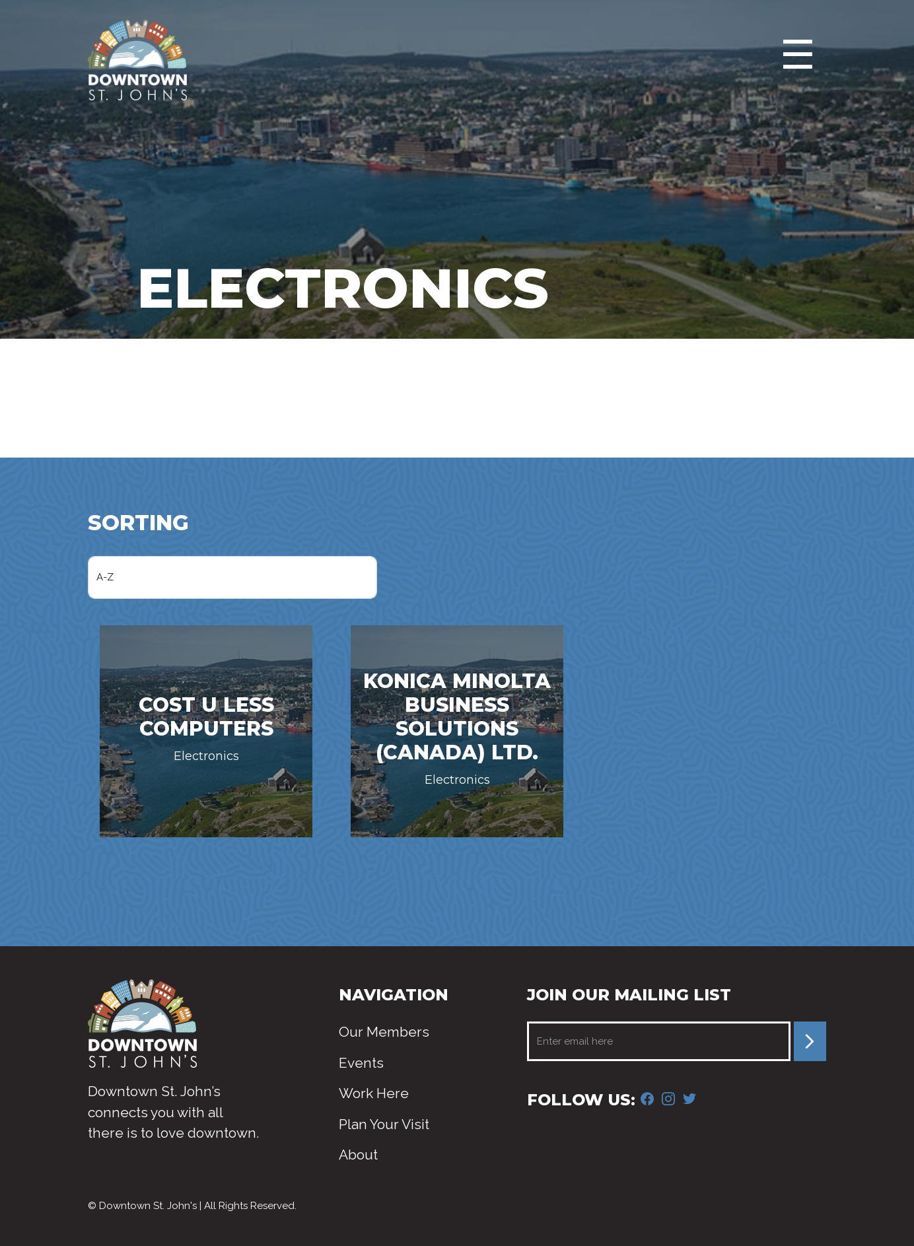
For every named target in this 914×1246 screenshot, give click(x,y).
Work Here (374, 1093)
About (358, 1154)
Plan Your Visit (384, 1124)
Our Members (384, 1031)
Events (361, 1063)
